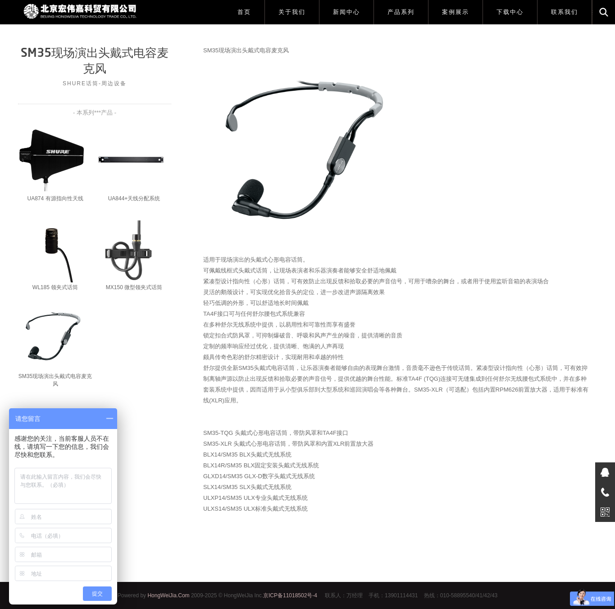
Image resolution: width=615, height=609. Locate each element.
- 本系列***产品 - (94, 112)
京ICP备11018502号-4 (290, 595)
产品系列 (401, 12)
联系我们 (564, 12)
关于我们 (291, 12)
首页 (244, 12)
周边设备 (114, 83)
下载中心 (510, 12)
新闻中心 (346, 12)
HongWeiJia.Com (168, 595)
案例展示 (455, 12)
